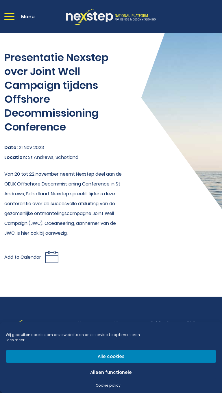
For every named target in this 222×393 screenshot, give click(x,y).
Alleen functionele (111, 372)
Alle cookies (111, 356)
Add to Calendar (22, 257)
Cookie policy (108, 385)
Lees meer (15, 339)
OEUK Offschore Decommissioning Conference (57, 184)
